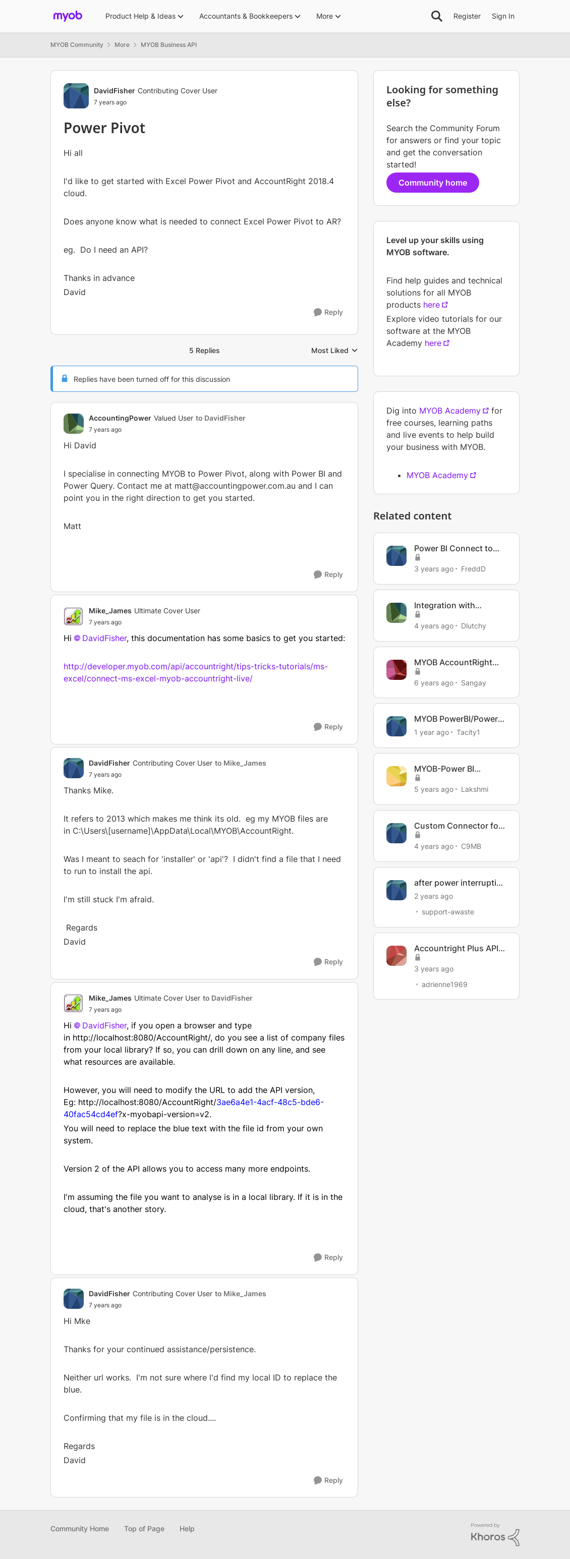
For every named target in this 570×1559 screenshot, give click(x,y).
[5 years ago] (433, 789)
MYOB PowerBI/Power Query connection (456, 719)
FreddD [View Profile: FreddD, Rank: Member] (473, 568)
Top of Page (144, 1528)
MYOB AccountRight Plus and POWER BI (453, 662)
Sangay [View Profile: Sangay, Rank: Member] (473, 682)
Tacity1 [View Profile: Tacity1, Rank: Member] (468, 732)
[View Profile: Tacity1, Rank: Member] (396, 726)
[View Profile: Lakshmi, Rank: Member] (396, 776)
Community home (432, 183)
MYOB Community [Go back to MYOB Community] (76, 44)
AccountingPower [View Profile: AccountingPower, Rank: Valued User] (120, 418)
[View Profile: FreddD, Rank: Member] (396, 556)
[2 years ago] (433, 896)
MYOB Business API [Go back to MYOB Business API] (169, 44)
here (431, 305)
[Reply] (328, 312)
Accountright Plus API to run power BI (456, 948)
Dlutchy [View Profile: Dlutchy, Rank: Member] (473, 625)
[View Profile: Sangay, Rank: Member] (396, 670)
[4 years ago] (433, 625)
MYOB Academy (450, 411)
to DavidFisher (221, 418)
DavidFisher (104, 638)
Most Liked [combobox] (334, 351)
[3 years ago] (433, 568)
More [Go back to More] (122, 44)
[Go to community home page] (67, 16)
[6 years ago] (433, 682)
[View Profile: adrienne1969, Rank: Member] (396, 956)
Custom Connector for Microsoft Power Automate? (457, 826)
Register (467, 16)
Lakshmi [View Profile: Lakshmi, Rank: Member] (474, 789)
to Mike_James (240, 763)
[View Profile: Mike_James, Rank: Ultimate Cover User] (74, 616)
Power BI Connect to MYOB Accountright (453, 548)
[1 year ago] (431, 732)
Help (187, 1528)
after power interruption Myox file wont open (460, 883)
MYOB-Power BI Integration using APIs (456, 769)
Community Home (79, 1528)
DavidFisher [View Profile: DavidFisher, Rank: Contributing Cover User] (114, 90)
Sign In (503, 16)
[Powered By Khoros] (495, 1534)
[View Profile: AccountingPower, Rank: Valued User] (74, 424)
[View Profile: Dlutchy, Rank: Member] (396, 613)
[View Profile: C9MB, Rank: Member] (396, 833)
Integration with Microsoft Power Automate (446, 605)
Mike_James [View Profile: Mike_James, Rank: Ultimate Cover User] (110, 610)
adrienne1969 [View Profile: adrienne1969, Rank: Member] (445, 983)
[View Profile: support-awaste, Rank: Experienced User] (396, 890)
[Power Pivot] (167, 429)
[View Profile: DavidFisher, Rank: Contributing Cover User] (76, 95)
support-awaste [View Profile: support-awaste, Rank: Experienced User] (448, 911)
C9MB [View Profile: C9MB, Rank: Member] (471, 846)
